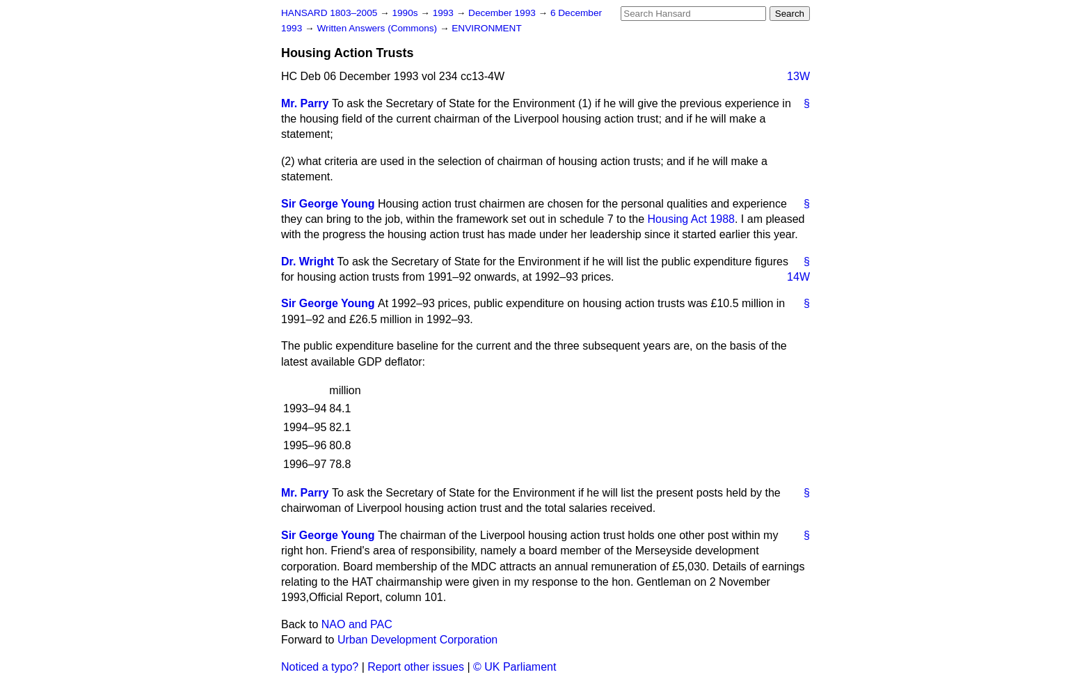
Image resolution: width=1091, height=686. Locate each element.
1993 (444, 13)
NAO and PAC (356, 624)
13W (798, 76)
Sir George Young (328, 204)
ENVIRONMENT (486, 28)
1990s (406, 13)
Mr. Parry (304, 103)
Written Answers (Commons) (378, 28)
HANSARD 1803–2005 (329, 13)
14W (798, 277)
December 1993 (503, 13)
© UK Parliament (514, 667)
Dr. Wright (307, 261)
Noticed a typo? (319, 667)
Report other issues (415, 667)
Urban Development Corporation (417, 640)
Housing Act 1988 (691, 219)
